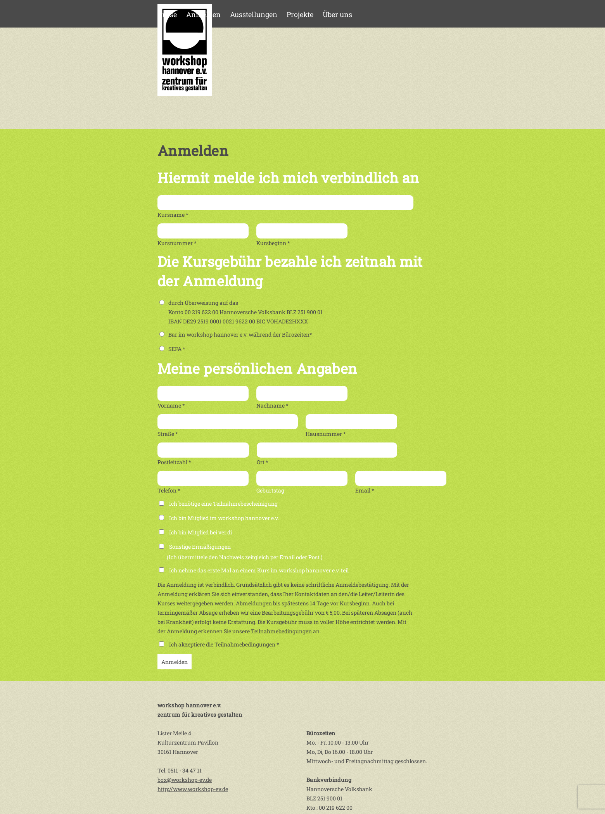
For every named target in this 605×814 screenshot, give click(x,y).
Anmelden (203, 14)
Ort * (262, 462)
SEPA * (172, 349)
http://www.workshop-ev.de (192, 789)
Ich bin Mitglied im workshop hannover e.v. (224, 518)
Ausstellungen (253, 14)
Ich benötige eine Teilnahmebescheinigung (223, 503)
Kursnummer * (177, 243)
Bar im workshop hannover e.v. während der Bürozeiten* (235, 334)
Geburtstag (270, 490)
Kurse (167, 14)
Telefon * (168, 490)
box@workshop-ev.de (184, 779)
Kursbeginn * (273, 243)
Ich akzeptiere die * (224, 644)
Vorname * (171, 405)
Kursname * (172, 214)
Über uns (337, 14)
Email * (364, 490)
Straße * (167, 433)
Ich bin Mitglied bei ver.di (200, 532)
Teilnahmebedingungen (281, 631)
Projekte (300, 14)
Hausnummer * (326, 433)
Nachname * (272, 405)
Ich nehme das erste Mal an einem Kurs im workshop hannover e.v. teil (259, 570)
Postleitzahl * (174, 462)
